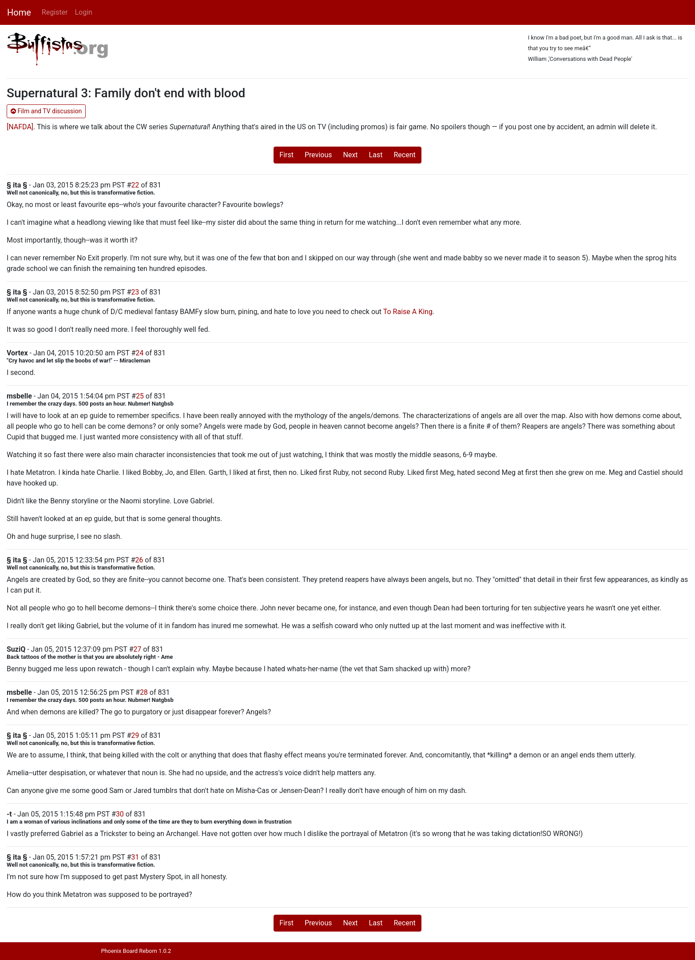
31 (135, 857)
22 (135, 185)
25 (140, 396)
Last (376, 155)
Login (83, 12)
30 (120, 814)
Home (19, 12)
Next (350, 155)
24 (139, 353)
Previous (318, 155)
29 (135, 735)
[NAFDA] (20, 127)
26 (139, 560)
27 (137, 649)
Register (55, 12)
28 (144, 692)
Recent (404, 155)
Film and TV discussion (46, 111)
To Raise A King (408, 311)
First (286, 155)
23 (135, 292)
